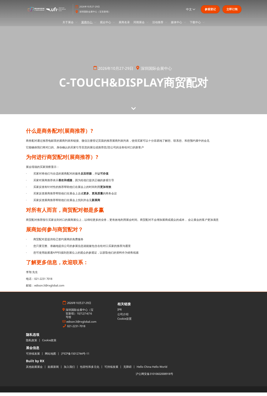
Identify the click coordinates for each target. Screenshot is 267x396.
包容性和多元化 (90, 370)
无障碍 (127, 370)
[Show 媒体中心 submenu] (185, 26)
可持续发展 (33, 357)
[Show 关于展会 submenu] (76, 26)
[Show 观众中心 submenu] (114, 26)
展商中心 (87, 25)
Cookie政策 (49, 344)
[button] (210, 13)
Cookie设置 (124, 322)
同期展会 (139, 25)
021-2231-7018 (76, 329)
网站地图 (51, 357)
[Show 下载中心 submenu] (203, 26)
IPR (119, 313)
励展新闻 (54, 370)
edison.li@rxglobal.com (81, 325)
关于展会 (68, 25)
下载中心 (196, 25)
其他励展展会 (34, 370)
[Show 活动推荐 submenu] (166, 26)
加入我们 (70, 370)
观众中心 (106, 25)
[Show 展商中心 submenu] (95, 26)
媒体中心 (177, 25)
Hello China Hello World (152, 370)
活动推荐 (158, 25)
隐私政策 (32, 344)
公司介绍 (122, 318)
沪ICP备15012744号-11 (75, 357)
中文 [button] (190, 13)
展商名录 (124, 25)
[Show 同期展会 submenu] (147, 26)
